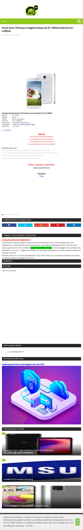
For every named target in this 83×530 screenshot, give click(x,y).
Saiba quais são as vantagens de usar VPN (23, 361)
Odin (22, 121)
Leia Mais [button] (29, 526)
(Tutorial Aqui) (29, 121)
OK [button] (77, 522)
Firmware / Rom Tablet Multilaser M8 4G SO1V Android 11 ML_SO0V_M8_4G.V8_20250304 (28, 448)
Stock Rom (16, 211)
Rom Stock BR (15, 349)
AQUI (53, 141)
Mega (41, 173)
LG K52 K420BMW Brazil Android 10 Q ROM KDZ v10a (25, 503)
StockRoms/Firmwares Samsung (18, 476)
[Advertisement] (41, 50)
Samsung (6, 211)
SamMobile (8, 127)
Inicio (4, 21)
